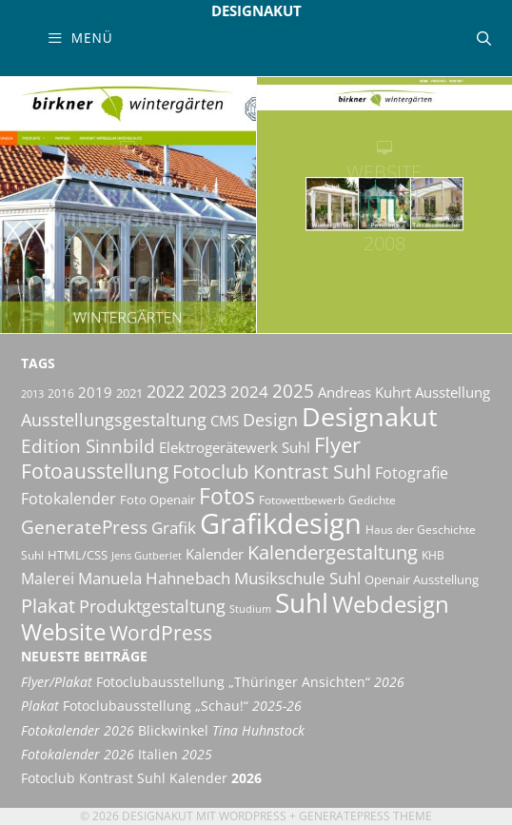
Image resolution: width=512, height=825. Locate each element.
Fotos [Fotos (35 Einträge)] (227, 496)
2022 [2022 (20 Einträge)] (166, 391)
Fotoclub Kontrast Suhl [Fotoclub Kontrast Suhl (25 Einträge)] (271, 471)
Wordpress (252, 816)
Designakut (256, 10)
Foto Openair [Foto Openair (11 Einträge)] (157, 499)
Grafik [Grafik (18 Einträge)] (173, 528)
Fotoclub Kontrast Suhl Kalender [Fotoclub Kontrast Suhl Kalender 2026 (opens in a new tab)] (141, 778)
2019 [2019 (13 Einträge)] (95, 392)
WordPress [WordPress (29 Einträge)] (160, 632)
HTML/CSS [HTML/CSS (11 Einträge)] (78, 554)
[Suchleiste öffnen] (484, 38)
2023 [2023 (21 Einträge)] (207, 391)
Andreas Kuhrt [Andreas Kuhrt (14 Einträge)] (364, 392)
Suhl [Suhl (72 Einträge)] (301, 602)
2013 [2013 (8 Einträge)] (32, 394)
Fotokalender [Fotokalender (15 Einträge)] (68, 498)
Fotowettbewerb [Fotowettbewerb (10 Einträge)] (302, 500)
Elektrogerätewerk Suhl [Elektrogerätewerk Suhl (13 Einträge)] (234, 447)
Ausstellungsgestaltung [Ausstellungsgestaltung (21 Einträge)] (114, 419)
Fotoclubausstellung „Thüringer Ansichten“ (212, 682)
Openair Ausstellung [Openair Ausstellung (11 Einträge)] (421, 579)
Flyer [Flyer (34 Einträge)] (337, 444)
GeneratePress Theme (365, 816)
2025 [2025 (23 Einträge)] (293, 391)
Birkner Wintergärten (128, 207)
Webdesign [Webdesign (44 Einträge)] (390, 603)
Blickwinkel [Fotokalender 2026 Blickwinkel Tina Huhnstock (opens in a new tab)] (163, 730)
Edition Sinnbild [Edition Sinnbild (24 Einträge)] (88, 446)
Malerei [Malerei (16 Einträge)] (47, 578)
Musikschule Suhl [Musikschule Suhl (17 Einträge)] (297, 578)
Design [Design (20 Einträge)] (270, 419)
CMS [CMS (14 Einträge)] (224, 420)
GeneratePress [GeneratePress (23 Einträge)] (84, 527)
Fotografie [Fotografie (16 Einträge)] (411, 472)
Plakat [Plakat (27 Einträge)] (48, 605)
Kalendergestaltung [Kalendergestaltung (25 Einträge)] (332, 552)
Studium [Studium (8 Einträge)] (250, 609)
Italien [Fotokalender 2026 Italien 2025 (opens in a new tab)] (116, 754)
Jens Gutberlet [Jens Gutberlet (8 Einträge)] (146, 555)
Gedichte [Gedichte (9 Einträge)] (372, 500)
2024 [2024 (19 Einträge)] (249, 391)
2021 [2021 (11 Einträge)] (129, 393)
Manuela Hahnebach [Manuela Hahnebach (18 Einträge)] (154, 578)
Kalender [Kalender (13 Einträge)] (215, 553)
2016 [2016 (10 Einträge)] (61, 393)
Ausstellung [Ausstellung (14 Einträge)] (452, 392)
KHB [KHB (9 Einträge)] (433, 555)
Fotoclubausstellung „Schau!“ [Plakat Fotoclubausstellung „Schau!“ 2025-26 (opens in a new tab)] (161, 706)
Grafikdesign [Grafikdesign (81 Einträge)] (281, 523)
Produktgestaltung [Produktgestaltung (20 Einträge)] (152, 606)
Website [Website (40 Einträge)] (63, 632)
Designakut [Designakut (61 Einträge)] (370, 416)
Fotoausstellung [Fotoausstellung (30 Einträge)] (94, 470)
